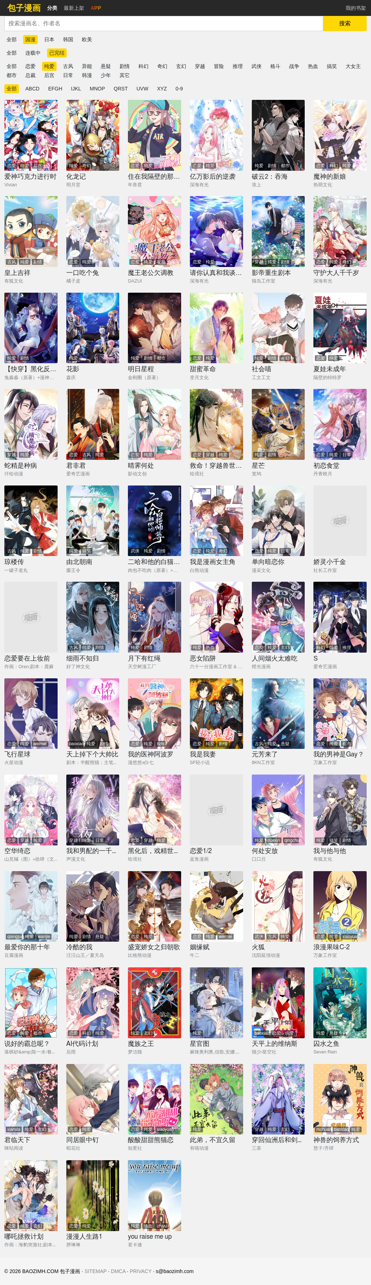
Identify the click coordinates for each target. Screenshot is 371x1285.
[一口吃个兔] (93, 231)
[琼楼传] (31, 520)
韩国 (68, 39)
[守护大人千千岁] (340, 231)
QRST (121, 89)
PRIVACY (140, 1271)
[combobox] (163, 23)
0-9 (179, 89)
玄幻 (181, 66)
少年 (106, 75)
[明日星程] (154, 328)
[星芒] (278, 424)
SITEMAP (95, 1271)
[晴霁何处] (154, 424)
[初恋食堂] (340, 424)
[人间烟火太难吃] (278, 617)
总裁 (30, 75)
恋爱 (30, 66)
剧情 (125, 66)
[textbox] (163, 23)
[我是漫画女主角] (216, 520)
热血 (313, 66)
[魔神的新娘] (340, 135)
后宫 (49, 75)
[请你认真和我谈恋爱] (216, 231)
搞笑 (332, 66)
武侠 (256, 66)
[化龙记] (93, 135)
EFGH (55, 89)
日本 (49, 39)
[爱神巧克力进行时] (31, 135)
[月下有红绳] (154, 617)
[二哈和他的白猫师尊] (154, 520)
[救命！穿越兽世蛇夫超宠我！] (216, 424)
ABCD (32, 89)
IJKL (76, 89)
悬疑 (106, 66)
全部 (12, 39)
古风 (68, 66)
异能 (87, 66)
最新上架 (74, 8)
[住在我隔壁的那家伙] (154, 135)
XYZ (162, 89)
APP (96, 8)
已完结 (56, 53)
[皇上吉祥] (31, 231)
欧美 (87, 39)
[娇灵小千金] (340, 520)
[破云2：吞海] (278, 135)
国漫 (30, 39)
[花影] (93, 328)
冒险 (219, 66)
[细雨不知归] (93, 617)
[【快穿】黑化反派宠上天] (31, 328)
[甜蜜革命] (216, 328)
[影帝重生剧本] (278, 231)
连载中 (33, 53)
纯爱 (49, 66)
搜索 (345, 23)
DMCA (118, 1271)
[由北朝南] (93, 520)
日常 (68, 75)
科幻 (143, 66)
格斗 (275, 66)
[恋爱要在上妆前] (31, 617)
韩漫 (87, 75)
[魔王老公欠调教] (154, 231)
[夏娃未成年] (340, 328)
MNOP (97, 89)
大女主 (353, 66)
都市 (12, 75)
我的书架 (356, 8)
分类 (52, 8)
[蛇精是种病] (31, 424)
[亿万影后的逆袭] (216, 135)
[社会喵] (278, 328)
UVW (143, 89)
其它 (125, 75)
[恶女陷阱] (216, 617)
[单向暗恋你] (278, 520)
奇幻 (162, 66)
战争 (294, 66)
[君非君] (93, 424)
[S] (340, 617)
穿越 (200, 66)
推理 (238, 66)
